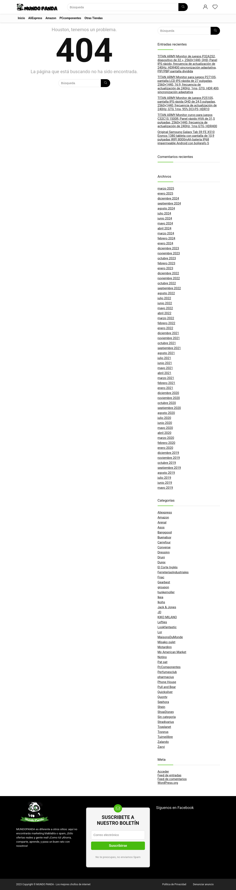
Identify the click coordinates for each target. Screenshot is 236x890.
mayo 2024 (165, 223)
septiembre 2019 (169, 468)
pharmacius (166, 677)
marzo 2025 (166, 188)
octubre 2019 (167, 463)
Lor (160, 632)
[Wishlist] (215, 7)
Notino (162, 657)
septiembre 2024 (169, 203)
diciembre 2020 (168, 393)
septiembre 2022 (169, 288)
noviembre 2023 (169, 253)
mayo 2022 (165, 308)
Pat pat (163, 662)
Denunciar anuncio (203, 884)
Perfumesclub (167, 672)
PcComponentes (169, 667)
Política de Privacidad (174, 884)
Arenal (162, 522)
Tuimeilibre (165, 737)
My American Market (172, 652)
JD (159, 612)
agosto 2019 (166, 473)
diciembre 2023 (168, 248)
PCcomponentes (70, 18)
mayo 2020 (165, 428)
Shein (161, 707)
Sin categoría (167, 717)
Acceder (163, 771)
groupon (163, 587)
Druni (161, 557)
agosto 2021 (166, 353)
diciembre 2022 (168, 273)
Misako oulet (166, 642)
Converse (164, 547)
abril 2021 (164, 373)
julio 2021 (164, 358)
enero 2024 (165, 243)
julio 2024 (164, 213)
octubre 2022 (167, 283)
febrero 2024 (166, 238)
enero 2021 (165, 388)
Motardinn (165, 647)
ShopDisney (166, 712)
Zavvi (161, 747)
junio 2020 (165, 423)
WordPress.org (168, 783)
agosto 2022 (166, 293)
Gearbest (164, 582)
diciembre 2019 (168, 453)
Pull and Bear (167, 687)
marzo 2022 (166, 318)
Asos (161, 527)
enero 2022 (165, 328)
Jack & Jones (167, 607)
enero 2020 (165, 448)
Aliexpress (165, 512)
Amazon (51, 18)
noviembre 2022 (169, 278)
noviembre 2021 (169, 338)
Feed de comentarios (172, 779)
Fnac (161, 577)
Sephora (163, 702)
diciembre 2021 (168, 333)
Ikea (160, 597)
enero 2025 (165, 193)
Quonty (162, 697)
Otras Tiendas (93, 18)
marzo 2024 (166, 233)
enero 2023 (165, 268)
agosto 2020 (166, 413)
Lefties (162, 622)
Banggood (165, 532)
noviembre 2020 (169, 398)
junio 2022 (165, 303)
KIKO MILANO (167, 617)
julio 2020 (164, 418)
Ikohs (161, 602)
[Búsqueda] (183, 7)
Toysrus (163, 732)
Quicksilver (165, 692)
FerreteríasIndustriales (173, 572)
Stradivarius (166, 722)
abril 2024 (164, 228)
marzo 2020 (166, 438)
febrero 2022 (166, 323)
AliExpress (35, 18)
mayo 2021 (165, 368)
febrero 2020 (166, 443)
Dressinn (164, 552)
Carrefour (164, 542)
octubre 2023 (167, 258)
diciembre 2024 (168, 198)
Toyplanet (164, 727)
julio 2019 (164, 478)
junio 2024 (165, 218)
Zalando (163, 742)
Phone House (167, 682)
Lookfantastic (167, 627)
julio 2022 (164, 298)
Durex (162, 562)
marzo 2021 (166, 378)
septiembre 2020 (169, 408)
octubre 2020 (167, 403)
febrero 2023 (166, 263)
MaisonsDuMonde (170, 637)
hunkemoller (166, 592)
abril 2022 (164, 313)
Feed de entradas (170, 775)
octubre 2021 (167, 343)
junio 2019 (165, 483)
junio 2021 (165, 363)
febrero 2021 (166, 383)
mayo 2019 (165, 488)
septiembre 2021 (169, 348)
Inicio (21, 18)
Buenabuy (164, 537)
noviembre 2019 (169, 458)
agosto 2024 (166, 208)
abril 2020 (164, 433)
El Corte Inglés (168, 567)
